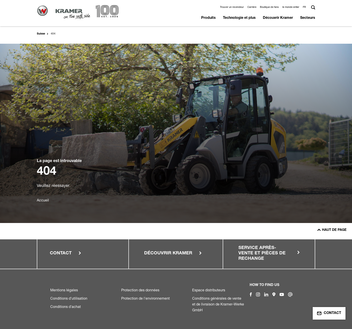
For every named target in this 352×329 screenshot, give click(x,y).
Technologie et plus (239, 18)
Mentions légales (64, 290)
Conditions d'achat (65, 306)
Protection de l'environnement (145, 298)
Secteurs (307, 18)
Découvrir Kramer (278, 18)
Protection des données (140, 290)
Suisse (41, 33)
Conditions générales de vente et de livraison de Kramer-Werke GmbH (218, 304)
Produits (208, 18)
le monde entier (290, 7)
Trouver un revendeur (232, 7)
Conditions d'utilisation (68, 298)
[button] (305, 7)
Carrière (251, 7)
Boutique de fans (269, 7)
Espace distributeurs (208, 290)
